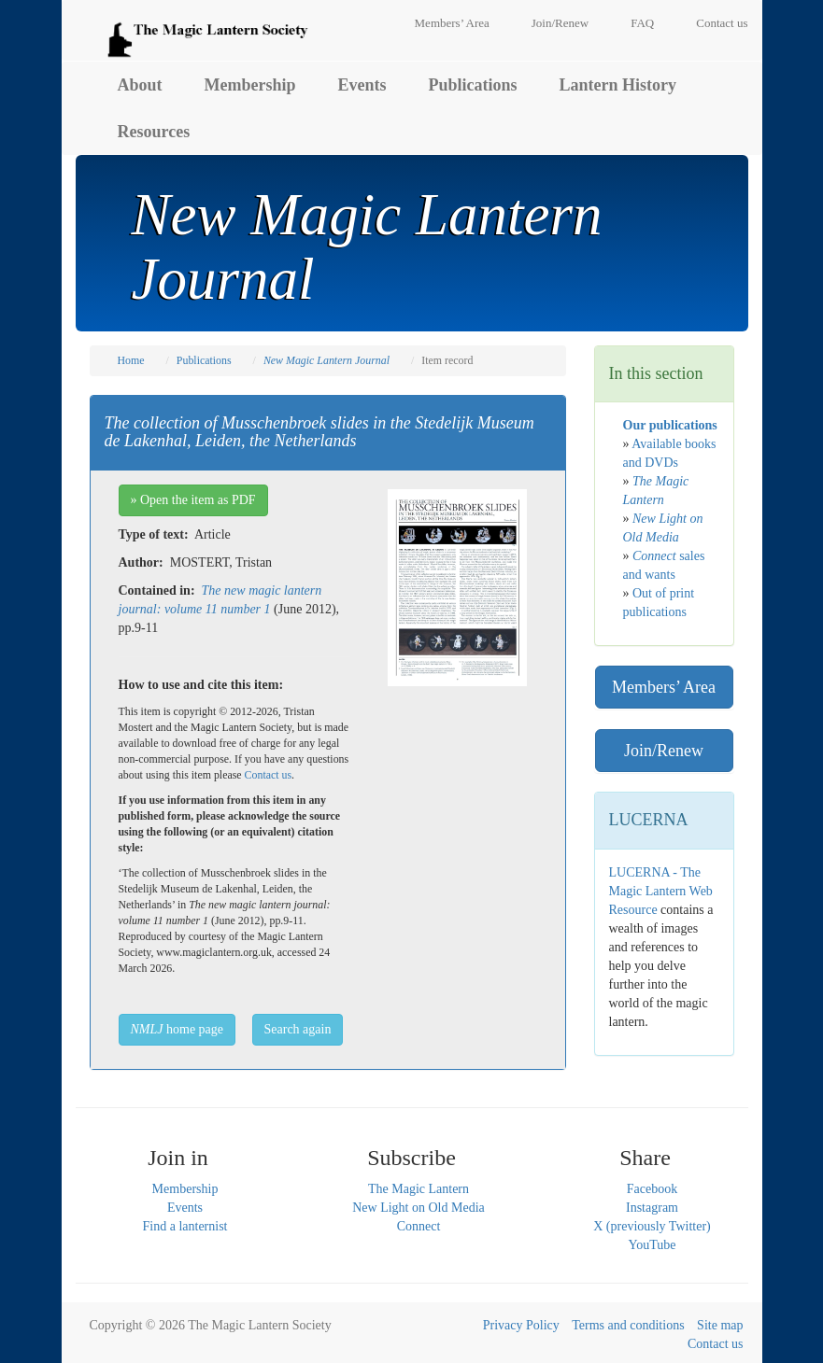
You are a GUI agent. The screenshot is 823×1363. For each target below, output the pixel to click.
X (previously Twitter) (652, 1226)
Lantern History (618, 85)
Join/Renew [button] (663, 750)
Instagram (652, 1208)
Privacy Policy (521, 1325)
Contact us (721, 23)
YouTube (652, 1245)
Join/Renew (560, 23)
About (140, 85)
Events (362, 85)
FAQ (642, 23)
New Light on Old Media (418, 1208)
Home (131, 360)
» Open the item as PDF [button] (193, 500)
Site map (720, 1325)
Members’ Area (452, 23)
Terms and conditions (628, 1325)
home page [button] (177, 1029)
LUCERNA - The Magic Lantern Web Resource (661, 891)
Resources (154, 131)
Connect (419, 1226)
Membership (250, 85)
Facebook (652, 1189)
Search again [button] (298, 1029)
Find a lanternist (185, 1226)
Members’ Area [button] (664, 687)
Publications (473, 85)
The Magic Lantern (418, 1189)
